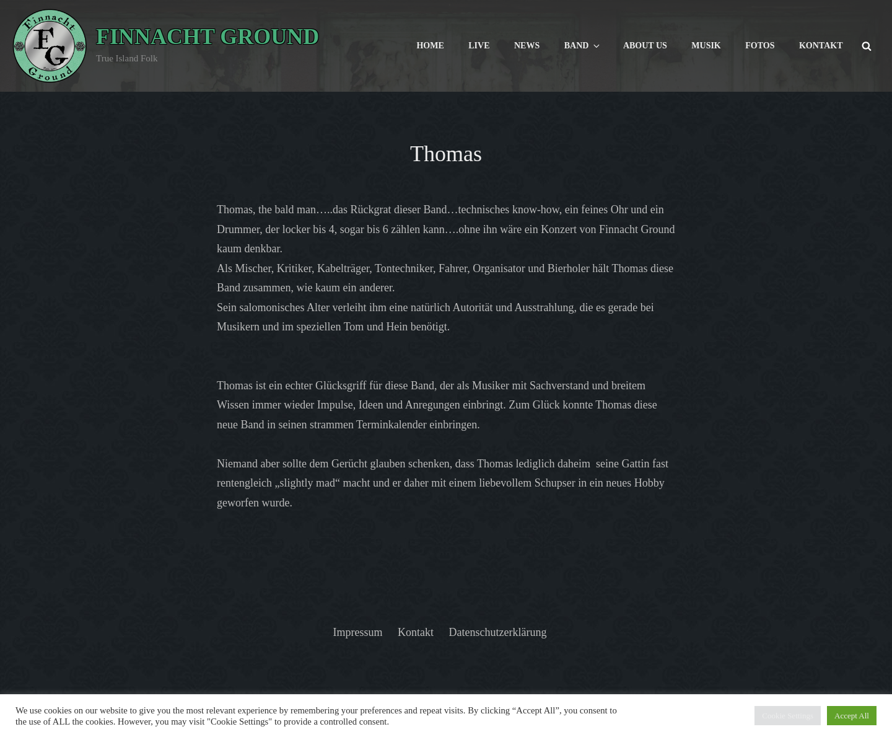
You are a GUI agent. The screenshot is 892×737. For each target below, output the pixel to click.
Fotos (759, 45)
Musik (705, 45)
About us (645, 45)
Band (583, 46)
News (527, 45)
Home (430, 45)
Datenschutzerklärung (498, 632)
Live (478, 45)
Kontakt (821, 45)
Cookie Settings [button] (787, 715)
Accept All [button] (851, 715)
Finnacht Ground (207, 36)
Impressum (358, 632)
